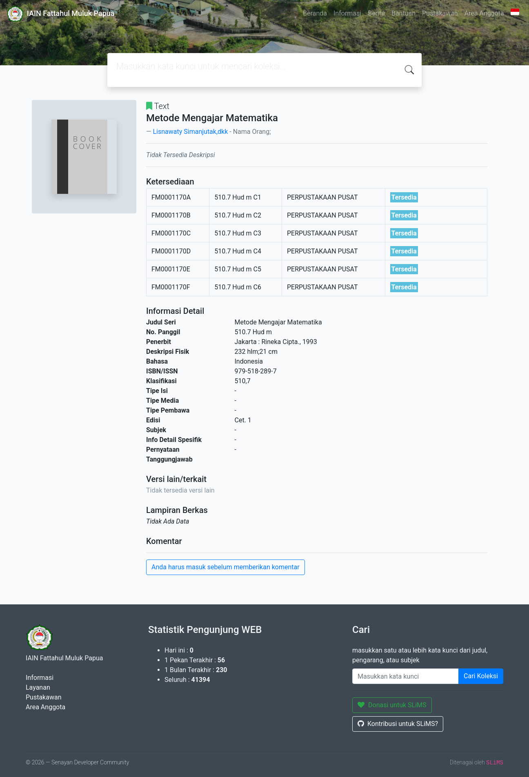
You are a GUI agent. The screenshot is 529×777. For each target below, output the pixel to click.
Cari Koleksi (481, 676)
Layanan (38, 687)
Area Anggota (484, 13)
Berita (376, 13)
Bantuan (403, 13)
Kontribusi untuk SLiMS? (398, 724)
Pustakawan (440, 13)
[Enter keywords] (405, 676)
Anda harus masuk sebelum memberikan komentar (225, 567)
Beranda (315, 13)
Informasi (347, 13)
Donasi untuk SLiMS (392, 705)
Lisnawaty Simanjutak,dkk (190, 131)
